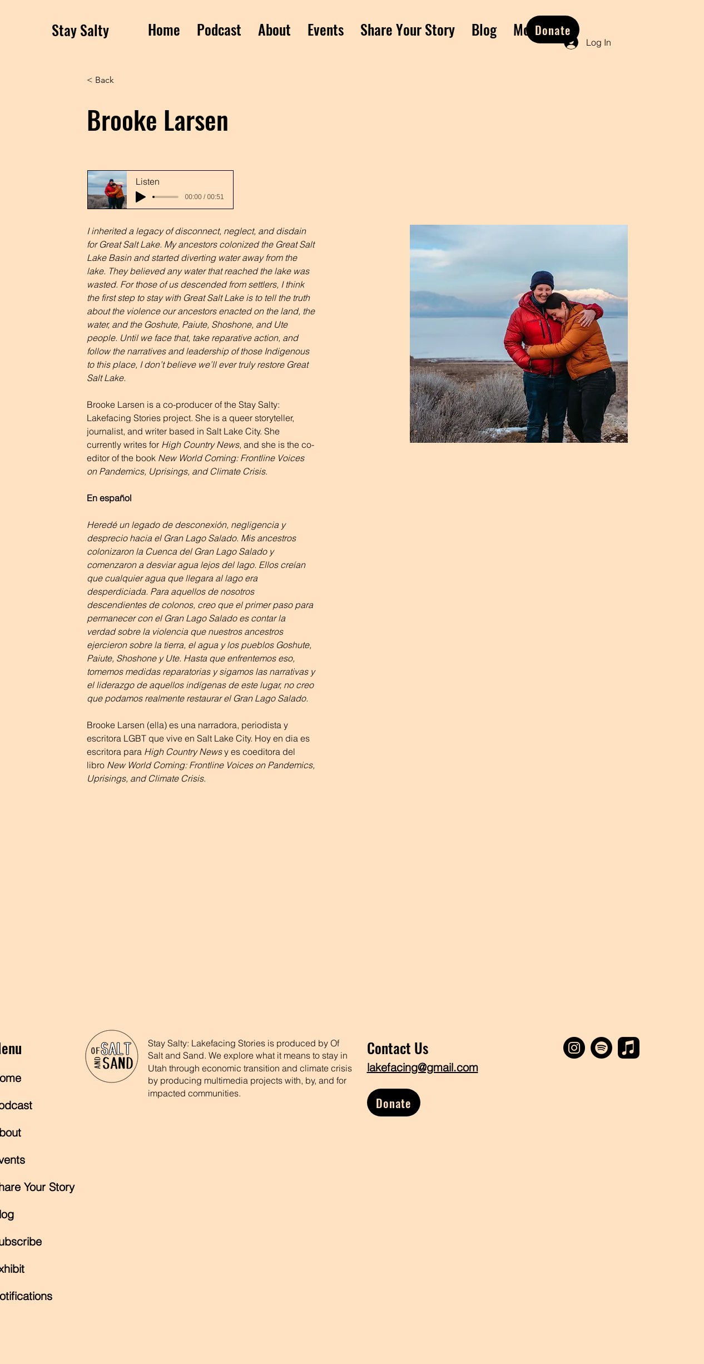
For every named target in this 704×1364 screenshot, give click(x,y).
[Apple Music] (628, 1048)
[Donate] (552, 29)
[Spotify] (601, 1048)
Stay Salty (80, 30)
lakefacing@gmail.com (422, 1067)
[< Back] (109, 80)
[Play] (141, 196)
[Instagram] (574, 1048)
